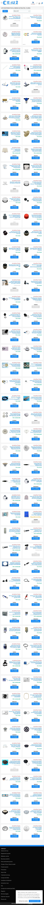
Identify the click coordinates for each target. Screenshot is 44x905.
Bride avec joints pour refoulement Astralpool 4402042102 (36, 365)
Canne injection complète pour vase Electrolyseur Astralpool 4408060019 (14, 481)
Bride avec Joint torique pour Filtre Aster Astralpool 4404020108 (15, 349)
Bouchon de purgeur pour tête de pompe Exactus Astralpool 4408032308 (37, 217)
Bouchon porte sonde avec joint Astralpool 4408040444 (36, 282)
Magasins (3, 891)
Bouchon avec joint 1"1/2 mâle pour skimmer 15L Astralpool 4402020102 (36, 183)
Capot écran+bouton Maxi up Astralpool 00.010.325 (15, 513)
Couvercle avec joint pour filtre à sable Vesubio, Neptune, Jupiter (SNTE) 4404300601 (15, 746)
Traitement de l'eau (5, 875)
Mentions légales (5, 894)
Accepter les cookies (34, 901)
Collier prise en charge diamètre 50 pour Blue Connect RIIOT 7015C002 (14, 663)
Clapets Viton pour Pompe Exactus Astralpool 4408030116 (14, 580)
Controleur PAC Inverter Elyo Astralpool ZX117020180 (14, 679)
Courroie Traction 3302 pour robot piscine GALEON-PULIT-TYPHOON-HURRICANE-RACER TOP (36, 696)
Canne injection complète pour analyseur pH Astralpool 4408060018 (36, 465)
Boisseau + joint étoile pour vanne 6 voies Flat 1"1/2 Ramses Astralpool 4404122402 (14, 117)
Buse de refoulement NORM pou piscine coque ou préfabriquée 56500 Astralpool (36, 432)
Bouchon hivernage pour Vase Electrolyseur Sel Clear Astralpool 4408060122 (36, 266)
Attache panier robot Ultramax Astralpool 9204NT (36, 50)
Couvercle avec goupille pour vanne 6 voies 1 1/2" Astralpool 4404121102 (36, 729)
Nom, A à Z (22, 11)
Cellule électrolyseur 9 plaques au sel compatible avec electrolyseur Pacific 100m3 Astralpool (14, 548)
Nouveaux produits (5, 859)
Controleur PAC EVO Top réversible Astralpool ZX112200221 (36, 662)
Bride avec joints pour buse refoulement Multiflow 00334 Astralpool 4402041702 (14, 365)
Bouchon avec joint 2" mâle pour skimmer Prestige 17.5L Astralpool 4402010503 (14, 200)
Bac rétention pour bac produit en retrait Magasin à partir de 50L (36, 67)
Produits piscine (4, 867)
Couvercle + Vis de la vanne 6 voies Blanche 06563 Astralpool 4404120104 (14, 729)
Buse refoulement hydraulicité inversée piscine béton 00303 (15, 464)
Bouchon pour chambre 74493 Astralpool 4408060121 (14, 298)
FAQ (2, 885)
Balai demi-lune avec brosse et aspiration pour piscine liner (15, 83)
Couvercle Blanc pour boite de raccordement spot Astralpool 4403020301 (14, 796)
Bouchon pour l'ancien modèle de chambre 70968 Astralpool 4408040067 (36, 299)
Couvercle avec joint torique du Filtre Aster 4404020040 (36, 745)
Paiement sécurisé (5, 896)
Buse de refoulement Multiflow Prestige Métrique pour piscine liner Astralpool (14, 432)
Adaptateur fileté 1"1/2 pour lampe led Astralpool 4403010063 (14, 17)
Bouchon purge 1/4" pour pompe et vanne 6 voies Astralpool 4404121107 (14, 316)
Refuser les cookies (23, 901)
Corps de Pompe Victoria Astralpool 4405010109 (15, 695)
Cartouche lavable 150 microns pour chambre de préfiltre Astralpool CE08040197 (14, 531)
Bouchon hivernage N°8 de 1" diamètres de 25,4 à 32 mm (36, 249)
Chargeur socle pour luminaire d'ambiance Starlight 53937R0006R (14, 563)
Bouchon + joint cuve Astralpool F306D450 (15, 182)
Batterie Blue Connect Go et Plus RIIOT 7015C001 (14, 100)
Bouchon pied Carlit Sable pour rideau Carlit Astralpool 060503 (14, 282)
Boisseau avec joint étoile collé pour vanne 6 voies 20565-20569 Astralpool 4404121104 (36, 117)
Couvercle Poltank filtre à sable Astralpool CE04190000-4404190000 (37, 829)
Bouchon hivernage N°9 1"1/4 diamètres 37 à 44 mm (14, 265)
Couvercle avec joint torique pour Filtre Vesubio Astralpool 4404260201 (37, 763)
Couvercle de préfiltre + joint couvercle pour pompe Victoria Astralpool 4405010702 (14, 829)
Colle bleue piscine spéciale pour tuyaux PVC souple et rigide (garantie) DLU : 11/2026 (15, 647)
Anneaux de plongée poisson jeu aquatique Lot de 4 (36, 34)
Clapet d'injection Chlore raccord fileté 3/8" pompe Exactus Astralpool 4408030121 (36, 564)
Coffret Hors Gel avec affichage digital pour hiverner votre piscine (14, 629)
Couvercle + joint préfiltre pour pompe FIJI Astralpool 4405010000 (36, 713)
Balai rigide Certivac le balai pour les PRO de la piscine (36, 83)
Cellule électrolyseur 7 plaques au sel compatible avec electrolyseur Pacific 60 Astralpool (36, 531)
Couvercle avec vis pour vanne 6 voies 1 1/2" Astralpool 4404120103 (36, 778)
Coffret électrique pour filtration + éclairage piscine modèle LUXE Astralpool (36, 614)
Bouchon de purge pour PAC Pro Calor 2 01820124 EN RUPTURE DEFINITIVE (14, 217)
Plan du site (3, 899)
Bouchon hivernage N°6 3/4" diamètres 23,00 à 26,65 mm (14, 249)
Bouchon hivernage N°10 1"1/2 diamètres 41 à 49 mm (14, 232)
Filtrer (5, 11)
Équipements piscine (5, 853)
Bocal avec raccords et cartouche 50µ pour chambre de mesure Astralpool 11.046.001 (36, 101)
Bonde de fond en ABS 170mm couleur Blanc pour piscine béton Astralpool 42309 (36, 150)
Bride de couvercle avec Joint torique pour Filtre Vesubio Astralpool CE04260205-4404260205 (36, 383)
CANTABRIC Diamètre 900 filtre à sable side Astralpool (36, 480)
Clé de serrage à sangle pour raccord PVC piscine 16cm (36, 596)
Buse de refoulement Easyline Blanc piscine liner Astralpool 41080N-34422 (36, 415)
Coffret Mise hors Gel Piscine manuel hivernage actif (36, 629)
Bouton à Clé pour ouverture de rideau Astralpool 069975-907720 (37, 332)
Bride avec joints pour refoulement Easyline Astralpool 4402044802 (15, 382)
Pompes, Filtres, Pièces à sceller (8, 864)
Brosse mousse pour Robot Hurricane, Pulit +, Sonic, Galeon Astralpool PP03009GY (36, 399)
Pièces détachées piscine (6, 861)
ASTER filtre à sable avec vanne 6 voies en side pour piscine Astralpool (15, 51)
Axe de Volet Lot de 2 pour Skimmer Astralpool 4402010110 (14, 67)
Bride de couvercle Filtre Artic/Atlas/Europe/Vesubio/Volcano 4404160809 (18, 399)
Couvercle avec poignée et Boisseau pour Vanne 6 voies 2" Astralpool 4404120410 (14, 779)
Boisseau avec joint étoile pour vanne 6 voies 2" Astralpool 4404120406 (15, 134)
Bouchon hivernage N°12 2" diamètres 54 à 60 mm (36, 232)
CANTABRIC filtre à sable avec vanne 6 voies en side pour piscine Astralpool (15, 498)
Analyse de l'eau (4, 850)
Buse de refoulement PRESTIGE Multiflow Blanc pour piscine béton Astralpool (15, 448)
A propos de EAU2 (5, 877)
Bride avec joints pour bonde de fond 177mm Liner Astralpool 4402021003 (36, 349)
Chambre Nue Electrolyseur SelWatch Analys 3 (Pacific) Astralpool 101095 (36, 547)
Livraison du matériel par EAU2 (8, 888)
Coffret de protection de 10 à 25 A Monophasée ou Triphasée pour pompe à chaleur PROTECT (14, 614)
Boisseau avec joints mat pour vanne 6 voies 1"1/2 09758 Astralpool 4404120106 (36, 134)
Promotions (3, 869)
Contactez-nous (5, 883)
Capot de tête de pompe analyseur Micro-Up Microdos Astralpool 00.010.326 (36, 498)
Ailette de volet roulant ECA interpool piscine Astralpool (36, 17)
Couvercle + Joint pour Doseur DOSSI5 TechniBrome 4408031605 (14, 713)
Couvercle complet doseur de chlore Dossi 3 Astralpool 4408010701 (14, 812)
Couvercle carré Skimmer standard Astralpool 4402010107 (36, 795)
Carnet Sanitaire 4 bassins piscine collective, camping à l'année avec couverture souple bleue (36, 515)
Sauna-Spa (3, 872)
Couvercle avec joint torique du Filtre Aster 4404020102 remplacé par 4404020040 (14, 763)
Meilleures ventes (5, 856)
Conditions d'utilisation (6, 880)
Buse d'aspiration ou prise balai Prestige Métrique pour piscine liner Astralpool (14, 415)
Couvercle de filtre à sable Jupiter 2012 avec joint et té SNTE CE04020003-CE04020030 (36, 812)
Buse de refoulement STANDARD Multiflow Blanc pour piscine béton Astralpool (36, 448)
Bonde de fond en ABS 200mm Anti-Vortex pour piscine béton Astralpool (36, 167)
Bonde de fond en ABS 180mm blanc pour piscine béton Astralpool (15, 167)
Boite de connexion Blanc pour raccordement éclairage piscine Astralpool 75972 (15, 150)
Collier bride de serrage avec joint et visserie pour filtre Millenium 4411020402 (36, 647)
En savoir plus (36, 897)
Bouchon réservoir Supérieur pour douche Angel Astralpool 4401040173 (14, 332)
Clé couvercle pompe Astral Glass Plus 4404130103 (36, 580)
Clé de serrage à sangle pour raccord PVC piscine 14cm (14, 596)
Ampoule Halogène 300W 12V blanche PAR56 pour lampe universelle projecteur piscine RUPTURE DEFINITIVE (14, 35)
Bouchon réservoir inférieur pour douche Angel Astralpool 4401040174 (36, 316)
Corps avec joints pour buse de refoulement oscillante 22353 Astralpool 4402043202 (36, 680)
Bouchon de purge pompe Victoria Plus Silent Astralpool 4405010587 (37, 200)
